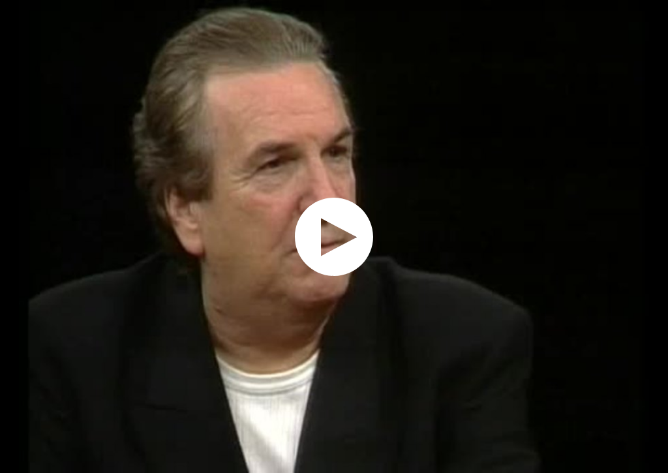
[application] (334, 236)
